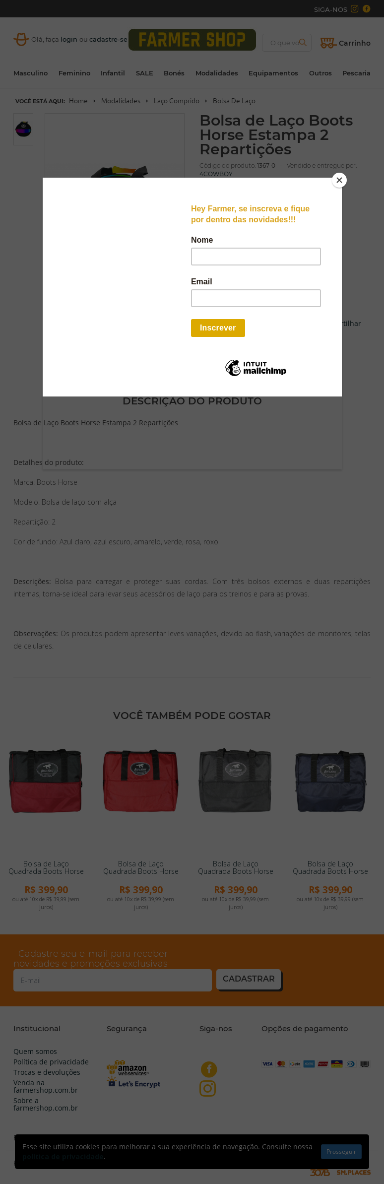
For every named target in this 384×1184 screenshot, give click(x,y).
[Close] (339, 180)
